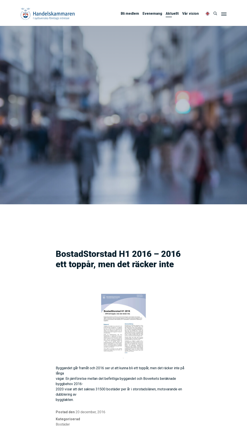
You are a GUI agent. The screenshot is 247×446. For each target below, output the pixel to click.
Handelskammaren (47, 13)
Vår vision (190, 13)
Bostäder (63, 424)
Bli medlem (130, 13)
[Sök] (215, 13)
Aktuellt (172, 13)
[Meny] (223, 14)
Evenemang (152, 13)
